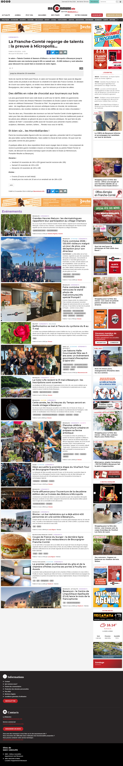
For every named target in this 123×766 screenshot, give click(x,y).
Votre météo (107, 611)
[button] (117, 2)
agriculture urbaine (68, 454)
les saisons (66, 367)
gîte (38, 580)
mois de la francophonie (73, 602)
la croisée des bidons (38, 503)
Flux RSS (8, 691)
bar (34, 526)
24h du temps (36, 414)
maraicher (83, 454)
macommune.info (68, 313)
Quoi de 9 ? (66, 348)
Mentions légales (10, 694)
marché (73, 367)
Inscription (101, 342)
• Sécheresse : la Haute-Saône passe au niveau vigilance (107, 77)
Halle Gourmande (68, 364)
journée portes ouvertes (81, 364)
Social (52, 377)
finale (40, 553)
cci (34, 580)
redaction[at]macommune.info (12, 719)
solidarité (55, 392)
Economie (74, 238)
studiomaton (80, 315)
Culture (43, 400)
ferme (76, 454)
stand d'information (52, 230)
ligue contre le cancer (45, 392)
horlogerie (61, 414)
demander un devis (13, 729)
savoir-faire (69, 414)
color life (35, 392)
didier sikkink (67, 274)
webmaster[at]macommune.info (13, 740)
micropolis (49, 503)
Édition (64, 11)
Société (83, 423)
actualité (74, 589)
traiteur (72, 369)
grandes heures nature (39, 230)
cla (64, 602)
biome (39, 526)
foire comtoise (76, 274)
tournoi (46, 553)
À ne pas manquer (107, 482)
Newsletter (10, 701)
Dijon (34, 464)
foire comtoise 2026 (69, 276)
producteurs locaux (82, 367)
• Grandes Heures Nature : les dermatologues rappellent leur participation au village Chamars (107, 83)
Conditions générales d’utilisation (15, 696)
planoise (66, 456)
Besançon (36, 216)
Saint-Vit (66, 346)
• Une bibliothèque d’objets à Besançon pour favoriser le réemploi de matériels (107, 106)
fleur (34, 338)
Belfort (35, 324)
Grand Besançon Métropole (50, 414)
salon (11, 185)
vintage (76, 414)
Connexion (114, 342)
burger (35, 553)
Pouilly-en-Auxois (38, 562)
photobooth (71, 315)
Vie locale (52, 324)
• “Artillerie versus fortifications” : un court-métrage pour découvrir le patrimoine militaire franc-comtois (107, 99)
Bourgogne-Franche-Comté (42, 534)
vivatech (51, 481)
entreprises (36, 481)
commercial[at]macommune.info (13, 724)
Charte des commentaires (13, 686)
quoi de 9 (66, 369)
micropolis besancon (80, 313)
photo (65, 315)
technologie (44, 481)
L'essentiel (107, 72)
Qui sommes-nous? (11, 684)
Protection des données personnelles (17, 689)
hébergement (44, 580)
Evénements (13, 37)
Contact (7, 681)
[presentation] (95, 493)
